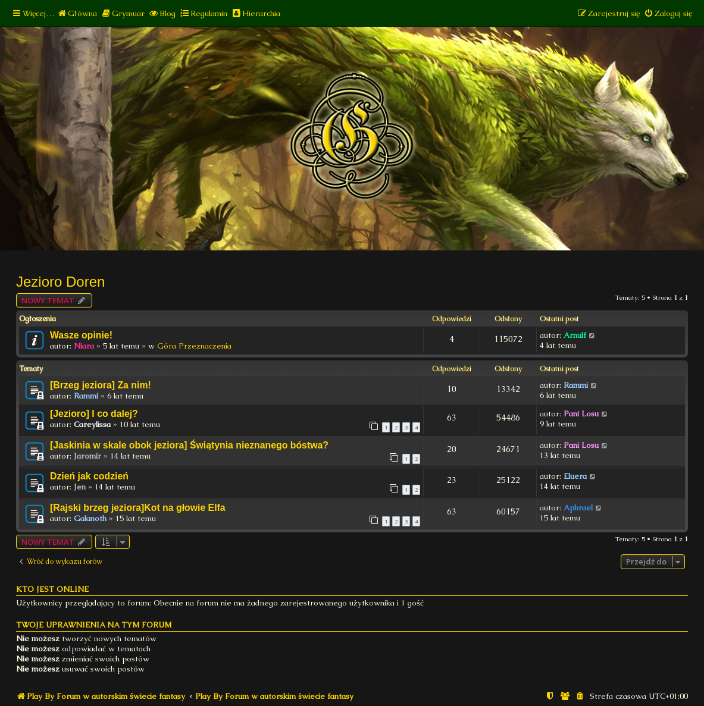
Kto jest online (52, 589)
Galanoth (90, 518)
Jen (80, 487)
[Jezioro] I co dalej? (94, 414)
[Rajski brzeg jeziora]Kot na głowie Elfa (138, 508)
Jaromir (87, 456)
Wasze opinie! (81, 335)
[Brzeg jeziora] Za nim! (100, 385)
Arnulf (575, 335)
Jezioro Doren (60, 282)
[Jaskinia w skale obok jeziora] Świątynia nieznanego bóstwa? (189, 445)
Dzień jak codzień (89, 476)
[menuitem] (77, 13)
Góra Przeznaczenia (194, 346)
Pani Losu (581, 414)
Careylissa (92, 424)
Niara (84, 346)
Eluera (575, 476)
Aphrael (578, 508)
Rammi (86, 396)
